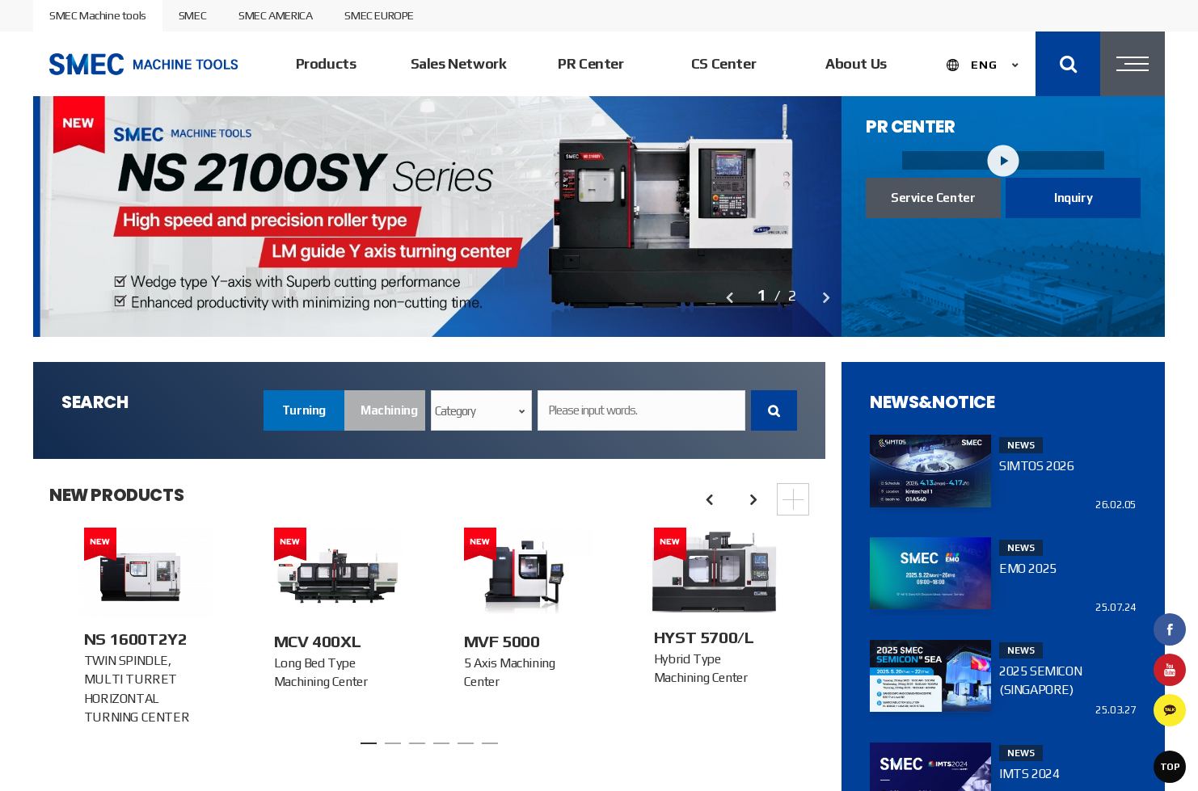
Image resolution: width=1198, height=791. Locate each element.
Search (774, 410)
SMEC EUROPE (379, 15)
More (793, 499)
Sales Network (459, 63)
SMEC (192, 15)
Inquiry (1073, 197)
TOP (1170, 766)
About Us (856, 63)
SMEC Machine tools (97, 15)
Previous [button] (728, 297)
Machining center (389, 417)
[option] (437, 216)
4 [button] (441, 743)
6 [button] (490, 743)
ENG (984, 64)
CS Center (723, 63)
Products (326, 63)
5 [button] (466, 743)
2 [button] (393, 743)
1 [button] (369, 743)
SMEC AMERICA (275, 15)
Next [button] (825, 297)
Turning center (304, 417)
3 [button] (417, 743)
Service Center (933, 197)
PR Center (590, 63)
